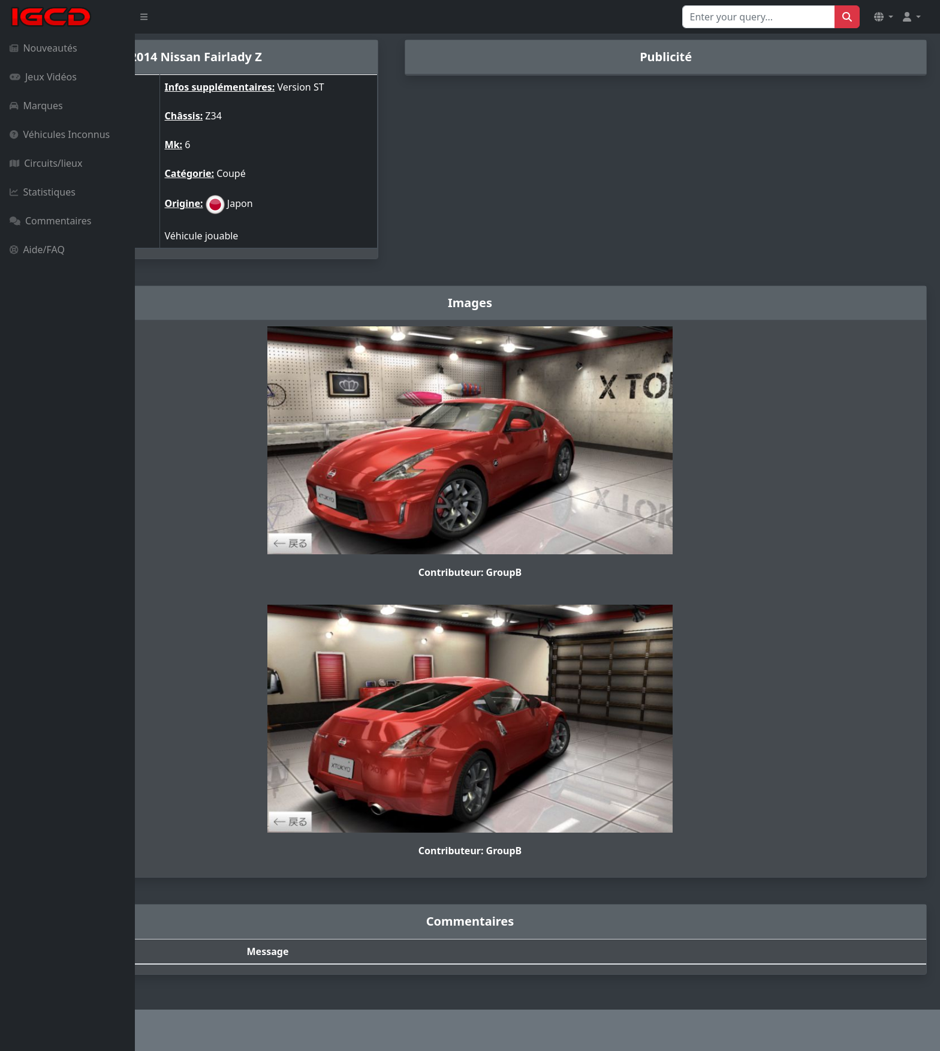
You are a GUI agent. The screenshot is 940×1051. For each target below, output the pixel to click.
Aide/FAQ (37, 249)
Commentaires (50, 220)
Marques (36, 105)
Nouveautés (43, 48)
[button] (883, 17)
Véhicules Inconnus (60, 134)
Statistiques (43, 192)
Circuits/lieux (46, 163)
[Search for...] (758, 16)
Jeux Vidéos (43, 76)
